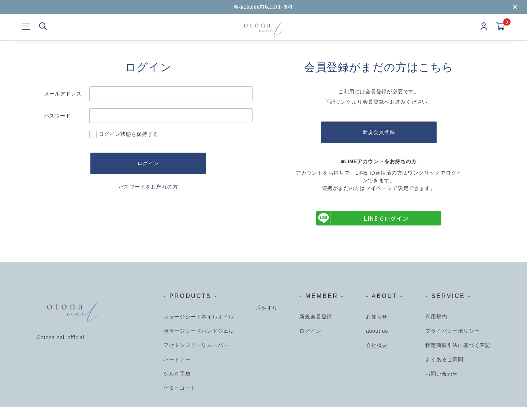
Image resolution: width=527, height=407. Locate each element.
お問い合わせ (441, 374)
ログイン (310, 331)
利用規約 (436, 317)
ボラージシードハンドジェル (199, 331)
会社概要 (377, 345)
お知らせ (377, 317)
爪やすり (266, 308)
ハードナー (177, 360)
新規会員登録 (379, 132)
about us (377, 331)
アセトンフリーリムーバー (196, 345)
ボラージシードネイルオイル (199, 317)
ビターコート (180, 388)
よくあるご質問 (444, 360)
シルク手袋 (177, 374)
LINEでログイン (362, 218)
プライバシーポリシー (452, 331)
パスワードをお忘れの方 (148, 187)
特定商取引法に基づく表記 (457, 345)
